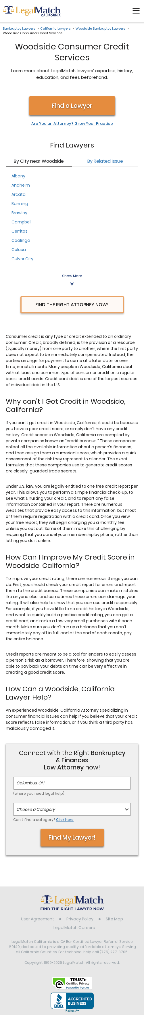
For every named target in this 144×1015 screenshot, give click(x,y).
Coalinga (20, 240)
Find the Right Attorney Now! (72, 304)
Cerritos (19, 231)
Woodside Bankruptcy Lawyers (100, 28)
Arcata (18, 194)
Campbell (21, 222)
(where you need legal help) (38, 793)
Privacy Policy (79, 919)
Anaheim (20, 185)
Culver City (22, 259)
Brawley (19, 213)
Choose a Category (35, 809)
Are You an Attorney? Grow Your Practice (72, 123)
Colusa (18, 249)
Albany (18, 176)
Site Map (114, 919)
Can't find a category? (43, 819)
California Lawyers (55, 28)
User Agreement (37, 919)
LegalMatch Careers (74, 927)
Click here (65, 819)
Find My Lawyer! (72, 837)
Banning (19, 203)
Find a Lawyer (72, 106)
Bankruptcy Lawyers (19, 28)
